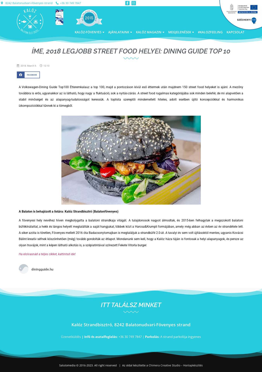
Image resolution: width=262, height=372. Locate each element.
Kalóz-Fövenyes (89, 32)
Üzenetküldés (71, 337)
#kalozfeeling (210, 32)
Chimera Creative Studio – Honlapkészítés (176, 365)
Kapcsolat (235, 32)
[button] (28, 74)
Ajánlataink (120, 32)
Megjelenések (181, 32)
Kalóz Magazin (150, 32)
